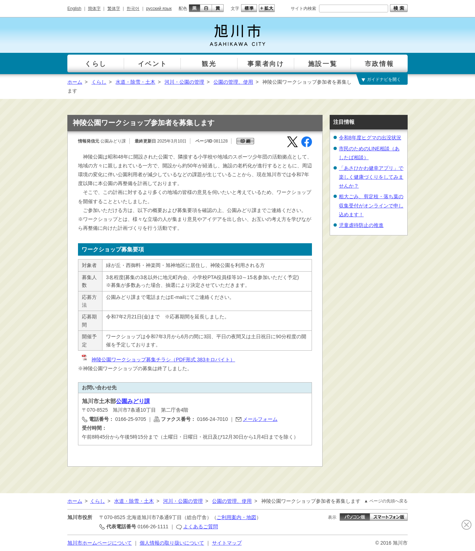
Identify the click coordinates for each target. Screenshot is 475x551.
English (74, 8)
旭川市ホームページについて (99, 543)
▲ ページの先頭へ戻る (386, 501)
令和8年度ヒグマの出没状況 (370, 137)
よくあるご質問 (200, 526)
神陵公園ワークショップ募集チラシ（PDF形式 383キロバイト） (158, 359)
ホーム (74, 82)
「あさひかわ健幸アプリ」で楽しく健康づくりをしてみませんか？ (371, 177)
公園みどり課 (133, 401)
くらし (98, 82)
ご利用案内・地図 (236, 517)
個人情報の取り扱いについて (172, 543)
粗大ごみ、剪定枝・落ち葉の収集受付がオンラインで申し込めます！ (371, 205)
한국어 (133, 8)
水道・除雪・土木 (135, 82)
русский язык (159, 8)
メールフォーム (260, 419)
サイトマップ (227, 543)
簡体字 (94, 8)
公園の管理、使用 (233, 82)
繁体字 (113, 8)
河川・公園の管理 (184, 82)
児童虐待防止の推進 (361, 225)
